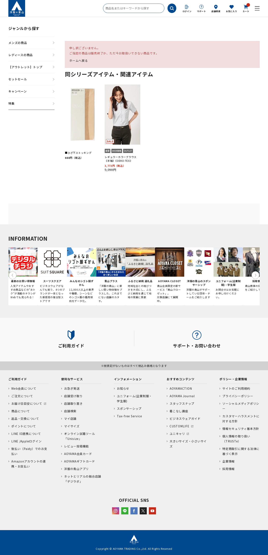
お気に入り (231, 11)
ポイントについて (23, 426)
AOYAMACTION (181, 388)
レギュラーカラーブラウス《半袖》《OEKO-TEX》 (121, 158)
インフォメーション (128, 379)
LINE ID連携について (26, 434)
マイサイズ (72, 426)
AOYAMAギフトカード (79, 461)
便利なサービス (72, 379)
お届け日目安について (26, 403)
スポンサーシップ (129, 408)
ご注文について (22, 396)
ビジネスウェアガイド (185, 418)
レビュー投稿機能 (76, 446)
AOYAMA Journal (182, 396)
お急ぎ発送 (72, 388)
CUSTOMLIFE (179, 426)
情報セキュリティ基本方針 (240, 429)
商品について (20, 411)
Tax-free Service (129, 416)
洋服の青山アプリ (76, 469)
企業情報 (228, 461)
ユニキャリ (177, 434)
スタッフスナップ (182, 403)
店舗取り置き (73, 403)
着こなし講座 (179, 411)
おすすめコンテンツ (181, 379)
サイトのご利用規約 (236, 388)
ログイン (187, 11)
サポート (201, 11)
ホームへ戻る (78, 60)
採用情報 (228, 469)
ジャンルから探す (24, 28)
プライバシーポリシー (237, 396)
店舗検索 (215, 11)
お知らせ (123, 388)
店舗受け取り (73, 396)
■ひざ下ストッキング (78, 152)
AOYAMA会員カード (78, 454)
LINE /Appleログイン (26, 441)
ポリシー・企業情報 (233, 379)
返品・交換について (25, 418)
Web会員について (23, 388)
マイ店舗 (70, 418)
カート (246, 8)
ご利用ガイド (17, 379)
